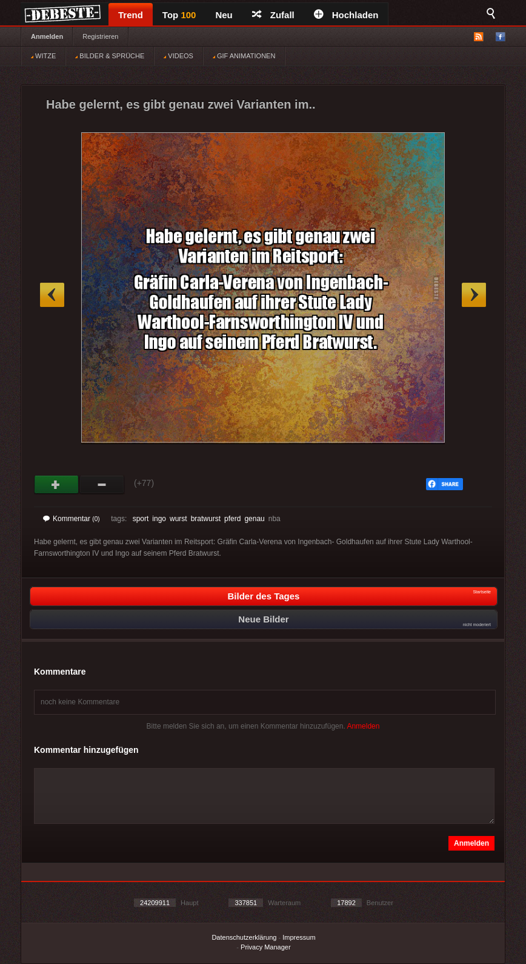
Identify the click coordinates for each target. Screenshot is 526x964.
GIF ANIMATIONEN (244, 55)
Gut (56, 484)
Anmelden (47, 36)
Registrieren (100, 36)
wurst (178, 518)
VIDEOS (178, 55)
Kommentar (71, 518)
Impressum (298, 937)
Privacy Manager (266, 947)
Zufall (273, 15)
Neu (223, 15)
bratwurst (206, 518)
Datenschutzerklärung (243, 937)
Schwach (102, 484)
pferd (232, 518)
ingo (159, 518)
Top (179, 15)
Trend (130, 15)
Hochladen (346, 15)
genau (254, 518)
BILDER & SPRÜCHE (109, 55)
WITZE (43, 55)
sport (141, 518)
